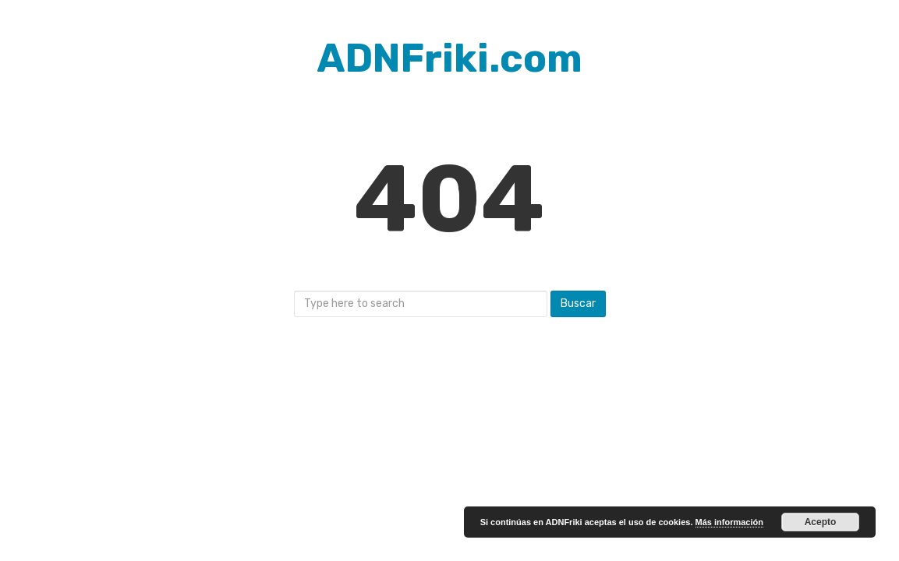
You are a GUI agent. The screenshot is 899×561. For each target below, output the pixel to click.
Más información (729, 522)
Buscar (578, 303)
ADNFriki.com (449, 58)
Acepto (821, 522)
